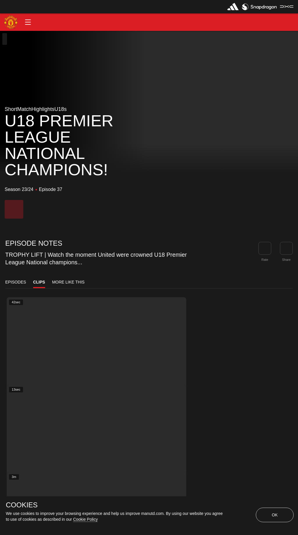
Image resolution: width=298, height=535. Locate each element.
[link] (286, 248)
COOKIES (22, 505)
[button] (28, 22)
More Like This (68, 282)
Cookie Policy (85, 519)
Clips (39, 282)
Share (286, 259)
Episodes (15, 282)
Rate (264, 259)
